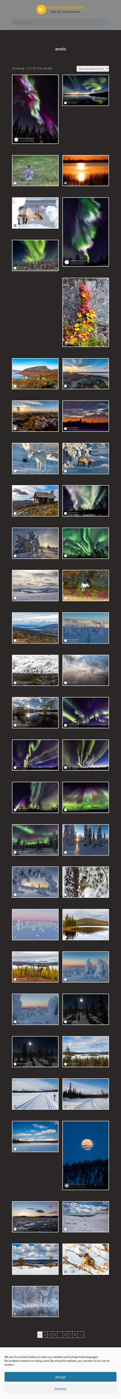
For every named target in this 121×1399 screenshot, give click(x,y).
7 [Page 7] (70, 1335)
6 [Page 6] (65, 1335)
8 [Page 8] (75, 1335)
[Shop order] (93, 69)
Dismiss (60, 1389)
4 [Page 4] (55, 1335)
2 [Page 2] (45, 1335)
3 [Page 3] (50, 1335)
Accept (60, 1377)
